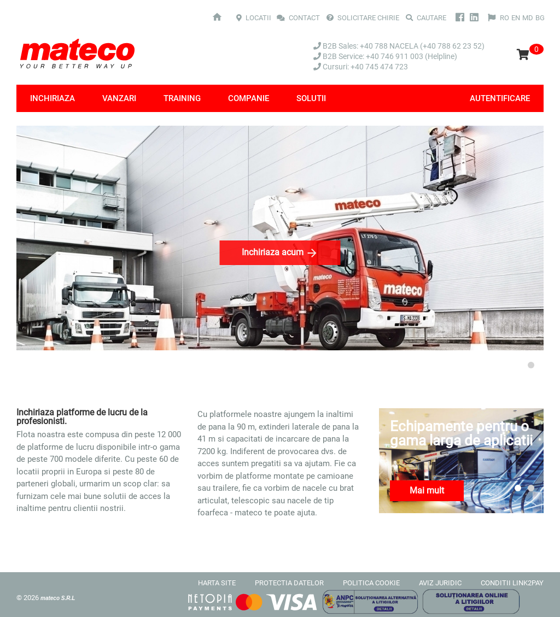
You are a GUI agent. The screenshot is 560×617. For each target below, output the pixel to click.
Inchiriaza (52, 98)
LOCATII (253, 18)
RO (504, 18)
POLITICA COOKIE (371, 583)
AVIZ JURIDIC (440, 583)
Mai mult (427, 490)
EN (515, 18)
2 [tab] (531, 365)
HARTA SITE (217, 583)
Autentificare (500, 98)
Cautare (426, 18)
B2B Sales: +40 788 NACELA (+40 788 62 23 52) (399, 46)
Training (182, 98)
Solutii (311, 98)
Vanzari (119, 98)
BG (540, 18)
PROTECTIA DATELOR (289, 583)
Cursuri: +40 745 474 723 (360, 66)
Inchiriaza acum (280, 253)
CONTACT (299, 18)
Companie (248, 98)
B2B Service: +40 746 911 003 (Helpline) (385, 56)
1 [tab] (518, 365)
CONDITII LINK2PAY (512, 583)
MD (527, 18)
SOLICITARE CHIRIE (362, 18)
